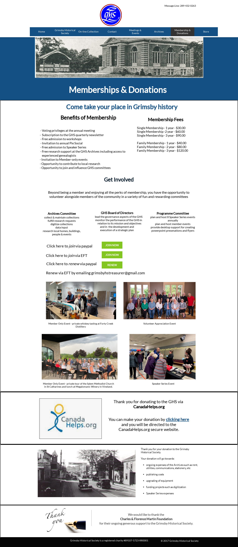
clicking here (177, 419)
